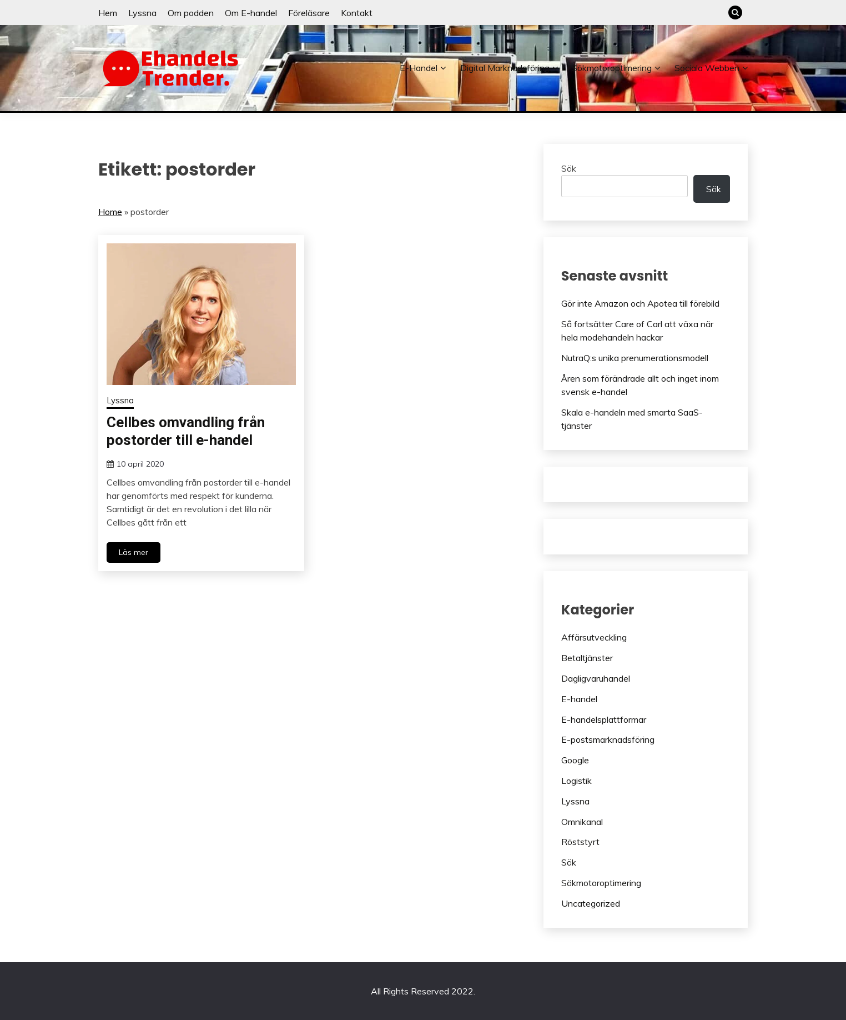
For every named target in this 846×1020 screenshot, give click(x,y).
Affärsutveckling (594, 637)
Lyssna (142, 12)
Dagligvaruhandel (595, 678)
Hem (107, 12)
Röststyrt (580, 841)
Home (110, 211)
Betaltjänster (587, 657)
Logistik (576, 780)
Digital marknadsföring (505, 67)
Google (575, 760)
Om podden (191, 12)
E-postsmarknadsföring (607, 739)
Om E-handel (251, 12)
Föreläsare (309, 12)
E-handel (418, 67)
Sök (568, 168)
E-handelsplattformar (603, 719)
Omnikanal (582, 821)
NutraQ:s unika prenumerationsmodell (634, 357)
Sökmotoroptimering (612, 67)
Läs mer (133, 552)
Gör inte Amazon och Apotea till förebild (640, 303)
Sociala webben (706, 67)
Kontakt (356, 12)
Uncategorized (590, 903)
